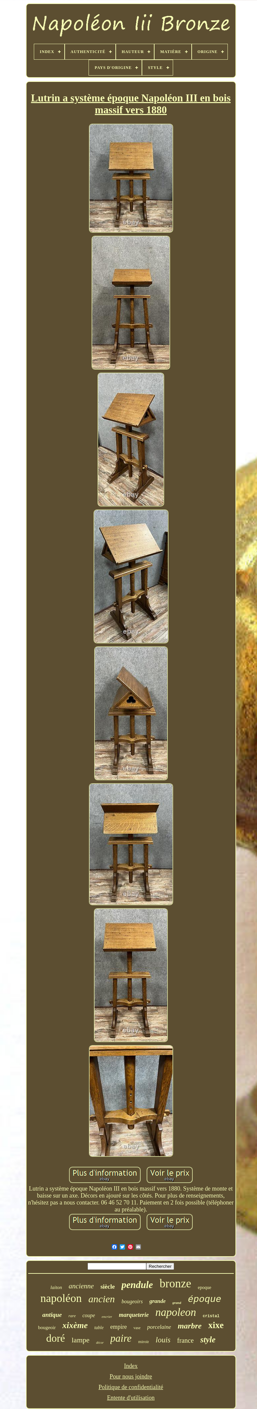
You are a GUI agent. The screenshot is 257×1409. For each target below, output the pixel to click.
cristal (211, 1316)
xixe (216, 1325)
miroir (143, 1341)
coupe (88, 1315)
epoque (204, 1287)
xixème (75, 1325)
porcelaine (159, 1327)
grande (157, 1301)
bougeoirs (132, 1301)
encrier (107, 1317)
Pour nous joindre (130, 1376)
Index (131, 1366)
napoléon (61, 1298)
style (208, 1339)
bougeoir (47, 1327)
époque (204, 1299)
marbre (190, 1325)
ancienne (81, 1286)
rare (72, 1315)
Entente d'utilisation (131, 1397)
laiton (56, 1287)
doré (55, 1338)
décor (100, 1342)
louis (163, 1340)
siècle (107, 1286)
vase (136, 1327)
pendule (137, 1284)
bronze (175, 1283)
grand (176, 1303)
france (185, 1340)
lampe (81, 1340)
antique (52, 1314)
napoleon (175, 1312)
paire (121, 1338)
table (98, 1327)
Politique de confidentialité (130, 1387)
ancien (101, 1298)
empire (118, 1326)
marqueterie (134, 1315)
